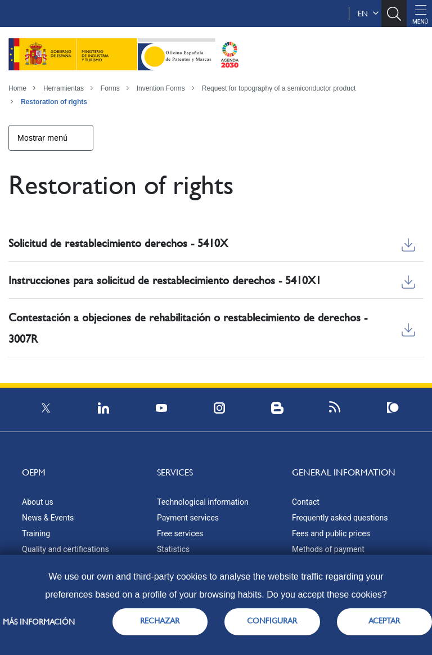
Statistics (173, 549)
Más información (39, 621)
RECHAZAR (159, 620)
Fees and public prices (331, 533)
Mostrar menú (42, 137)
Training (36, 533)
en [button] (368, 13)
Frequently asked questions (340, 517)
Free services (180, 533)
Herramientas (63, 88)
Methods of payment (328, 549)
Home (17, 88)
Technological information (203, 501)
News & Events (48, 517)
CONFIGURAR (272, 620)
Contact (306, 501)
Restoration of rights (54, 102)
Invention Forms (161, 88)
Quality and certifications (65, 549)
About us (37, 501)
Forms (110, 88)
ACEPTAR (384, 620)
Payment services (188, 517)
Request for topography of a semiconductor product (279, 88)
